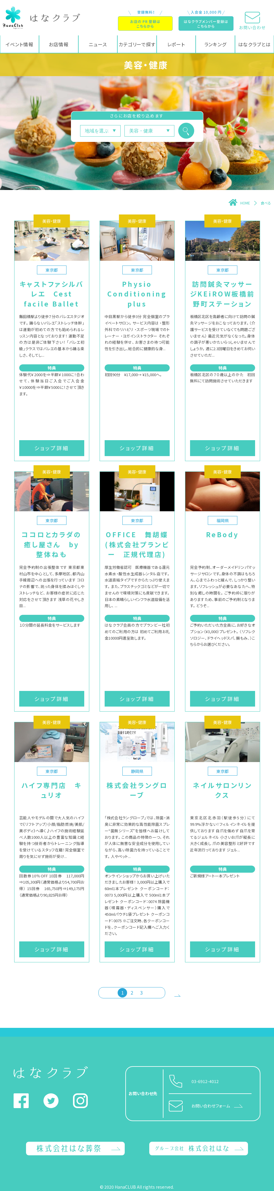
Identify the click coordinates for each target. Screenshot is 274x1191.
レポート (176, 44)
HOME (239, 202)
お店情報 (59, 44)
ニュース (98, 44)
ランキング (215, 44)
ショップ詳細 (51, 448)
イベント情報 (19, 44)
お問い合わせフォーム (211, 1106)
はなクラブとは (254, 44)
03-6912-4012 (205, 1081)
